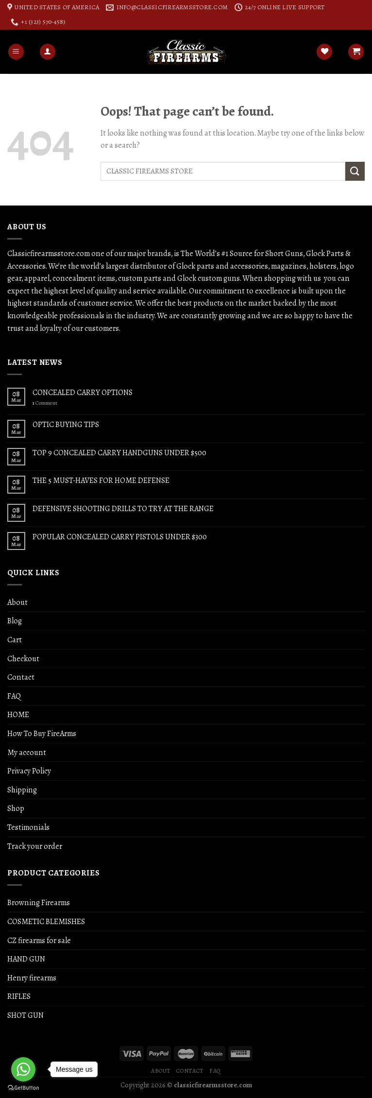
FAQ (14, 696)
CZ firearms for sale (39, 940)
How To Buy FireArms (41, 733)
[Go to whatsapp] (23, 1069)
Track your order (34, 846)
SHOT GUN (25, 1015)
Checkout (23, 658)
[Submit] (355, 171)
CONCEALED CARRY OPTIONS (83, 392)
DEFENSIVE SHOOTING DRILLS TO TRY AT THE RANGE (123, 508)
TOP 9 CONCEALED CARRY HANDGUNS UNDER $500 (119, 452)
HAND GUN (26, 959)
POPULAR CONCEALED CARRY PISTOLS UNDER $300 (120, 536)
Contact (20, 677)
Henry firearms (31, 978)
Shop (15, 808)
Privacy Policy (29, 771)
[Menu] (16, 52)
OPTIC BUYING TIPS (66, 424)
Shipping (22, 790)
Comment (45, 403)
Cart (14, 640)
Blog (14, 621)
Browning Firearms (38, 902)
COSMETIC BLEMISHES (46, 921)
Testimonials (28, 827)
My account (26, 752)
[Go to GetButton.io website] (23, 1088)
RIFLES (19, 996)
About (17, 602)
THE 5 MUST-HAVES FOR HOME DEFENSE (101, 480)
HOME (18, 714)
